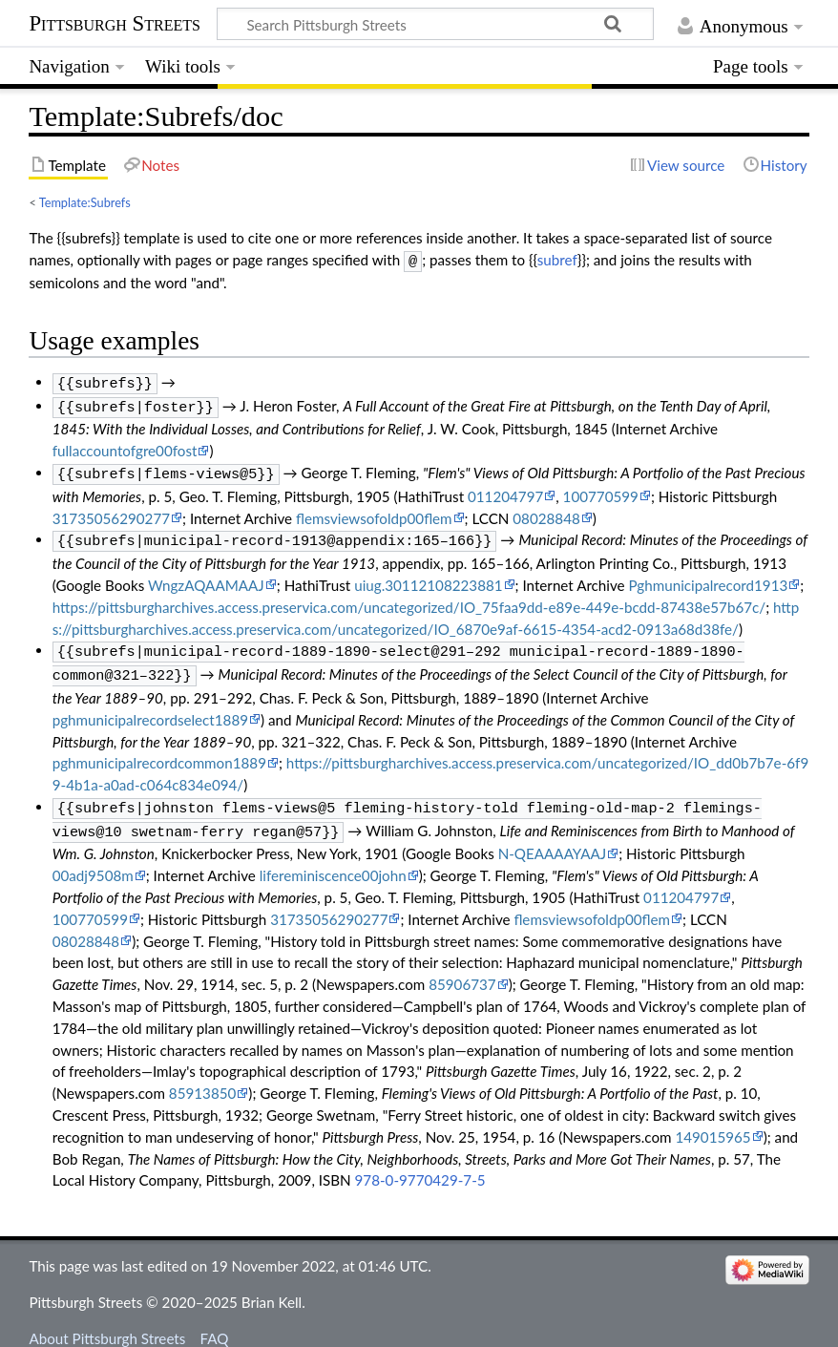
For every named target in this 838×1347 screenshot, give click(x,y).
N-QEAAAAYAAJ (552, 836)
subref (557, 259)
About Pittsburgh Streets (107, 1321)
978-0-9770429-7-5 (420, 1162)
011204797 (505, 488)
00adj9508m (93, 858)
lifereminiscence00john (333, 858)
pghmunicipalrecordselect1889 (150, 706)
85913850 (202, 1075)
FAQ (214, 1321)
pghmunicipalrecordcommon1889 (159, 749)
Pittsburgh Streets (114, 23)
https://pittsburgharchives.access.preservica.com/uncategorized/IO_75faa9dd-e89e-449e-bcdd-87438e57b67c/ (408, 597)
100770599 (601, 488)
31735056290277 (111, 510)
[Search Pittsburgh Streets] (435, 24)
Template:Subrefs (85, 202)
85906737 (462, 967)
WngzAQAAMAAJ (206, 575)
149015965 (712, 1119)
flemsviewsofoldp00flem (374, 510)
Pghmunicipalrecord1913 (708, 575)
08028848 (546, 510)
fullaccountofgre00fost (125, 444)
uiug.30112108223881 (428, 575)
